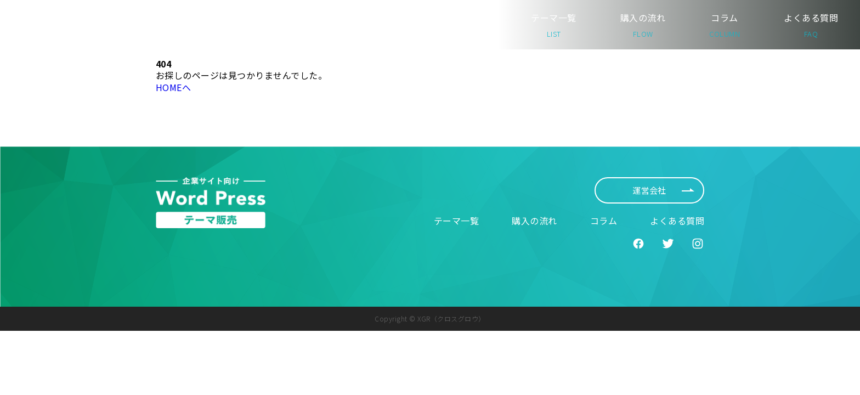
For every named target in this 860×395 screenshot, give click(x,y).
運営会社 (663, 190)
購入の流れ (642, 25)
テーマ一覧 (553, 25)
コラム (724, 25)
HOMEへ (173, 87)
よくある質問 (811, 25)
